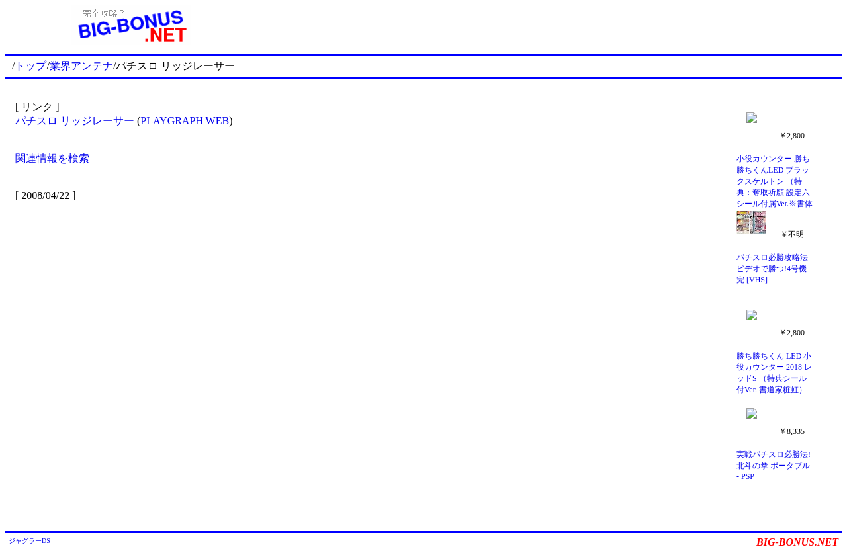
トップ (30, 65)
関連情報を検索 (52, 158)
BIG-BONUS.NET (797, 542)
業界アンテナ (81, 65)
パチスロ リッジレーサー (74, 120)
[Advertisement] (549, 25)
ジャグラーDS (29, 540)
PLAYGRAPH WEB (184, 120)
